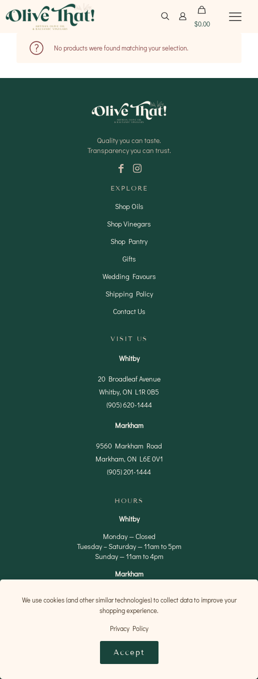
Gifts (129, 259)
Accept (129, 652)
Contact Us (129, 311)
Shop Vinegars (129, 223)
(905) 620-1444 (129, 405)
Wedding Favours (129, 276)
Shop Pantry (129, 241)
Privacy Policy (129, 628)
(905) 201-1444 (129, 471)
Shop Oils (129, 206)
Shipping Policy (129, 293)
